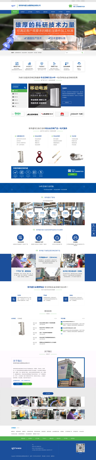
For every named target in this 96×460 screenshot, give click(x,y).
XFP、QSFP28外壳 (20, 144)
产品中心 (38, 11)
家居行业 (16, 100)
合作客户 (23, 11)
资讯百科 (53, 11)
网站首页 (15, 11)
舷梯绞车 (24, 431)
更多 (15, 106)
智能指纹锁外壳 (56, 142)
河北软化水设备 (14, 433)
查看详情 (67, 102)
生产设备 (30, 11)
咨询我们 (72, 174)
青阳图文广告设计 (36, 433)
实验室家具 (43, 431)
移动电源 (39, 52)
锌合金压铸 (81, 431)
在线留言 (73, 0)
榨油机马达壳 (74, 140)
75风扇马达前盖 (75, 138)
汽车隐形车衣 (75, 431)
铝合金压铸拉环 (38, 138)
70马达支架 (74, 144)
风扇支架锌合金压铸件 (57, 140)
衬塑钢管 (62, 431)
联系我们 (83, 0)
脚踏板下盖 (37, 142)
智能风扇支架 (74, 142)
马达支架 (35, 52)
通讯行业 (16, 96)
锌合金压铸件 (30, 52)
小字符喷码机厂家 (68, 431)
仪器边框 (55, 144)
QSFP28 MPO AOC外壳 (21, 138)
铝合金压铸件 (24, 52)
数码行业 (16, 93)
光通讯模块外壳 (18, 52)
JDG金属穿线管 (29, 433)
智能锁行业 (16, 103)
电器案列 (16, 90)
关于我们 (78, 0)
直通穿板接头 (18, 431)
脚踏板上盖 (37, 140)
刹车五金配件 (56, 138)
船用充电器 (49, 431)
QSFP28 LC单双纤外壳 (21, 142)
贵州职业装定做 (37, 431)
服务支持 (45, 11)
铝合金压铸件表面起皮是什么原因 (69, 328)
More (55, 318)
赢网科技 (13, 431)
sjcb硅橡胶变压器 (55, 431)
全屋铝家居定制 (30, 431)
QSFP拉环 (19, 140)
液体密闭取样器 (21, 433)
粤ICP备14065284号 (37, 456)
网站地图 (43, 456)
